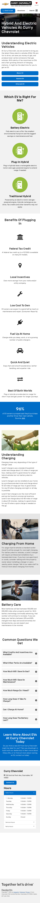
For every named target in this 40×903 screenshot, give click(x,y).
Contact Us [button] (10, 782)
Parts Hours (20, 826)
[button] (8, 11)
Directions (21, 10)
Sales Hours (20, 793)
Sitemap (22, 892)
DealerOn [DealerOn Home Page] (16, 892)
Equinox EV (20, 78)
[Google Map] (20, 854)
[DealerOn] (7, 890)
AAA (23, 418)
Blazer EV (20, 73)
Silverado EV (20, 84)
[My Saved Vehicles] (36, 4)
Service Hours (20, 822)
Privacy (28, 892)
